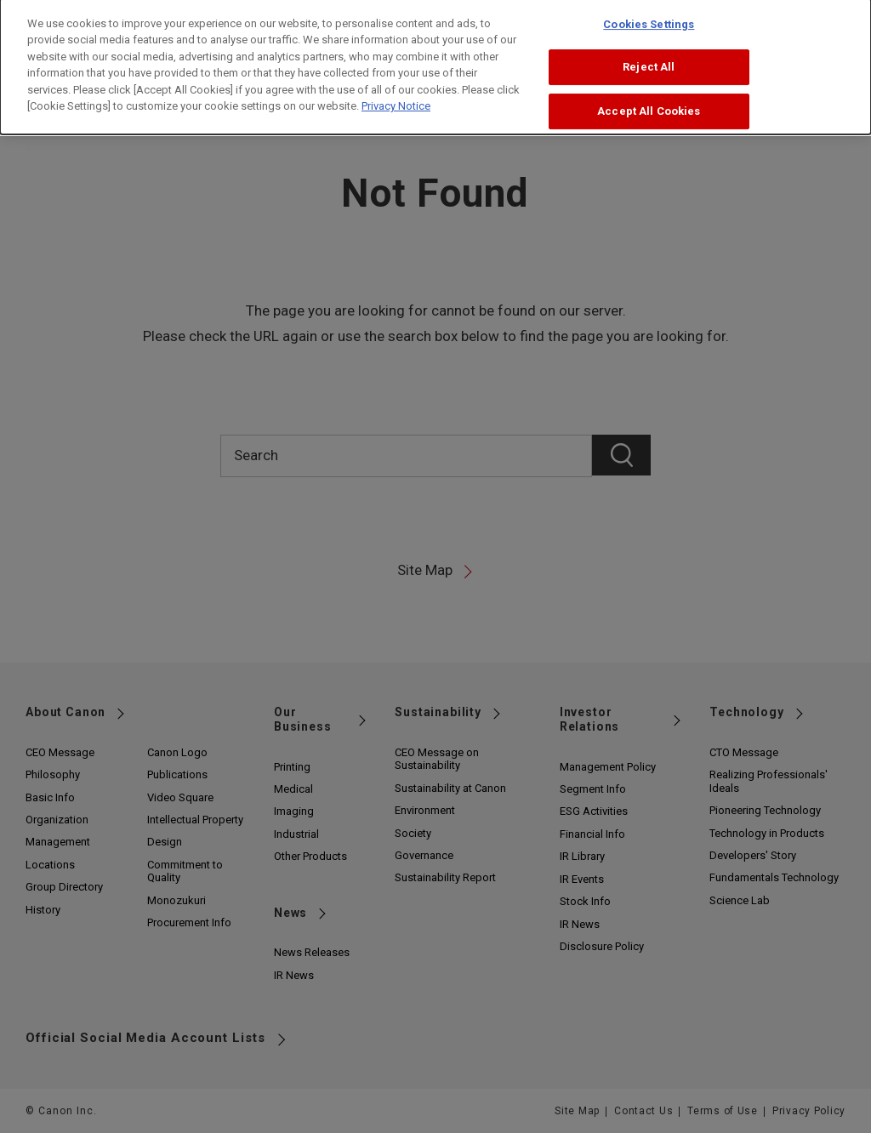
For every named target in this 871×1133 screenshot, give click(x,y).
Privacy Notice (395, 94)
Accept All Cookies (648, 100)
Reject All (649, 55)
